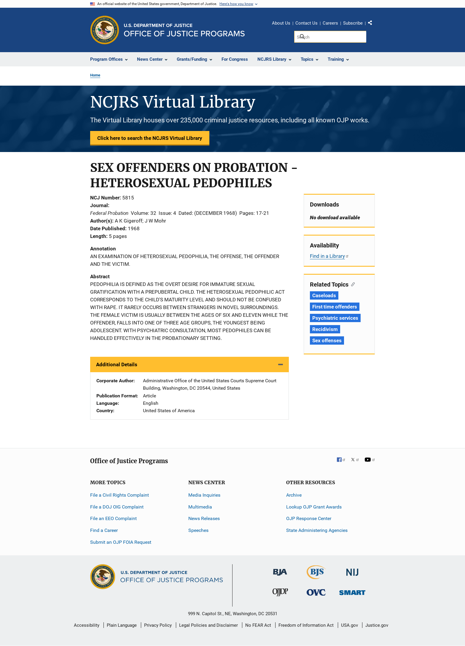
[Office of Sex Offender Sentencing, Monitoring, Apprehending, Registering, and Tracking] (352, 591)
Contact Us (306, 23)
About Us (281, 23)
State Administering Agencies (317, 530)
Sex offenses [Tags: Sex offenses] (327, 340)
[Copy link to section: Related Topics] (351, 284)
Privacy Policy (158, 625)
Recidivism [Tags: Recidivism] (325, 329)
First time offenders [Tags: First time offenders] (334, 307)
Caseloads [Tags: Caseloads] (324, 295)
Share (372, 24)
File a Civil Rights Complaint (119, 495)
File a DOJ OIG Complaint (117, 507)
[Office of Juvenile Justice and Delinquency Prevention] (280, 594)
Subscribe (353, 23)
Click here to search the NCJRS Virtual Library (149, 138)
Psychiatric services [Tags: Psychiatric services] (335, 318)
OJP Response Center (308, 518)
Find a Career (104, 530)
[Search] (330, 37)
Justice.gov (376, 625)
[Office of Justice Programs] (104, 29)
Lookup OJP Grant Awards (314, 507)
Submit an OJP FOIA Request (120, 542)
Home (95, 75)
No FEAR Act (258, 625)
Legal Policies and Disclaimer (208, 625)
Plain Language (122, 625)
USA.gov (349, 625)
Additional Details (116, 364)
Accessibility (86, 625)
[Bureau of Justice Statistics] (316, 576)
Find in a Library (329, 256)
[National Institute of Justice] (352, 570)
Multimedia (200, 507)
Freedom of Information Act (306, 625)
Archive (294, 495)
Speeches (198, 530)
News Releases (204, 518)
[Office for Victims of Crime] (316, 592)
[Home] (184, 30)
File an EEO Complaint (113, 518)
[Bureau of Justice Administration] (280, 569)
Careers (330, 23)
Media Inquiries (204, 495)
